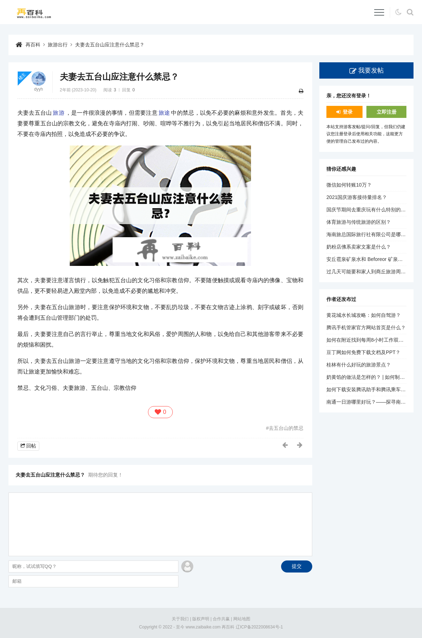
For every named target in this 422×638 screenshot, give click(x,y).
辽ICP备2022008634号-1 (259, 627)
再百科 (32, 44)
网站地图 (241, 618)
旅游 (58, 113)
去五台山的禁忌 (286, 428)
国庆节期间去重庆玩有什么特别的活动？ (371, 209)
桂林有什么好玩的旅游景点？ (358, 365)
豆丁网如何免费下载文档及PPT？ (363, 352)
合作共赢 (221, 618)
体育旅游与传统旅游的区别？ (358, 222)
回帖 (31, 446)
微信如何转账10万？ (349, 185)
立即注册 (387, 112)
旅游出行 (58, 44)
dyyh (38, 89)
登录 (348, 112)
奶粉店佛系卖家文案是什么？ (358, 247)
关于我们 (180, 618)
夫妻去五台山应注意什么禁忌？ (109, 44)
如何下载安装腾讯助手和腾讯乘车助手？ (371, 389)
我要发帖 (371, 70)
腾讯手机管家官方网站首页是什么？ (366, 327)
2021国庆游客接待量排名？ (356, 197)
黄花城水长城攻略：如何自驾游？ (363, 315)
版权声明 (200, 618)
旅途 (164, 113)
